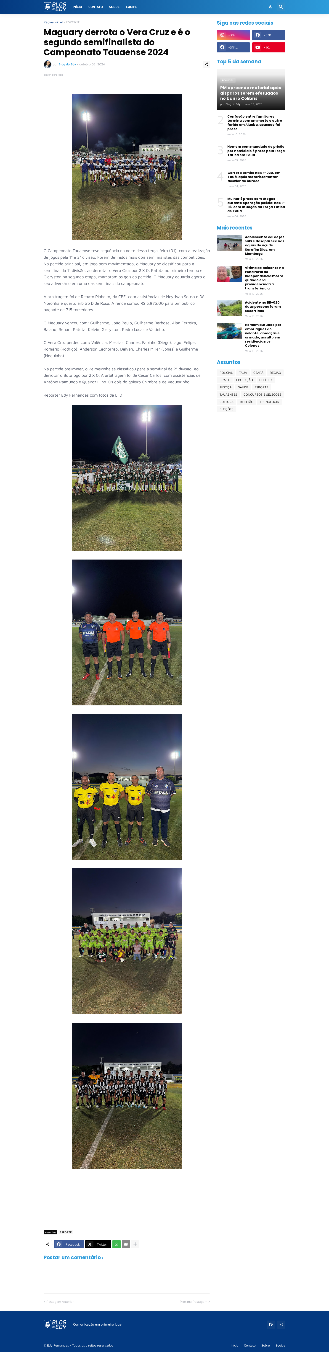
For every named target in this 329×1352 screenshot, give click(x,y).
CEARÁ (258, 372)
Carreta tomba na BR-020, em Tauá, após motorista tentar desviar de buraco (254, 177)
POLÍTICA (266, 380)
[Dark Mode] (271, 7)
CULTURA (226, 402)
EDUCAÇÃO (244, 380)
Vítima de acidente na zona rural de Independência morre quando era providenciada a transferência (264, 278)
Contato (95, 7)
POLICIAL (226, 372)
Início (77, 7)
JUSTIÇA (226, 387)
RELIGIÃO (246, 402)
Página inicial (53, 22)
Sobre (114, 7)
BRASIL (225, 380)
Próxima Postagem (193, 1301)
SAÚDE (243, 387)
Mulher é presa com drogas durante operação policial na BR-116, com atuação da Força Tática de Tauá (256, 205)
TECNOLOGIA (269, 402)
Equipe (131, 7)
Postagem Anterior (60, 1301)
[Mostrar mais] (135, 1244)
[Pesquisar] (281, 7)
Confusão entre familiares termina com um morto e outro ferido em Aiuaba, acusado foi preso (254, 122)
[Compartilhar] (206, 64)
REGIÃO (275, 372)
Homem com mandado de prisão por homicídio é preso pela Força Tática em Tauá (256, 150)
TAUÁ (243, 372)
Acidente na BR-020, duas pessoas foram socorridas (263, 306)
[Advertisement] (127, 1213)
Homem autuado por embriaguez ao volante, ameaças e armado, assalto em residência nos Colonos (263, 335)
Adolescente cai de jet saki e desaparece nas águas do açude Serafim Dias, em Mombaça (264, 245)
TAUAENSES (228, 394)
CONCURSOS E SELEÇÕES (262, 394)
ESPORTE (73, 22)
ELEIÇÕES (226, 409)
